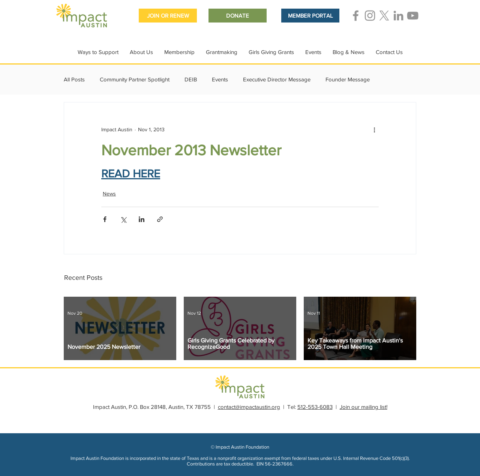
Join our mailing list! (363, 407)
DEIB (190, 79)
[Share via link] (160, 219)
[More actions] (374, 129)
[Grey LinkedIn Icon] (398, 16)
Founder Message (348, 79)
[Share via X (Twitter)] (123, 219)
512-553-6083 (315, 407)
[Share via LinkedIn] (141, 219)
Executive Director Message (276, 79)
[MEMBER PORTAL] (310, 16)
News (109, 194)
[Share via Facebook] (104, 219)
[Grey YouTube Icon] (413, 16)
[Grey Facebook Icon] (356, 16)
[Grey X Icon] (384, 16)
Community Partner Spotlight (135, 79)
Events (220, 79)
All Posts (74, 79)
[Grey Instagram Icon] (370, 16)
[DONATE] (237, 16)
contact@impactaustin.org (249, 407)
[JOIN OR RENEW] (168, 16)
